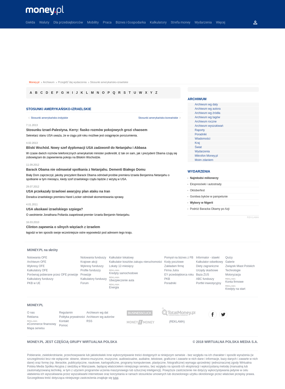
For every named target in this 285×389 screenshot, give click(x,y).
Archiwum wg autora (208, 108)
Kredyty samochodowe (123, 273)
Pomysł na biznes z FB (178, 257)
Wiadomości (202, 138)
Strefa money (180, 22)
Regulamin (66, 312)
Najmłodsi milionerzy (204, 178)
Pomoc (63, 325)
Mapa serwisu (36, 328)
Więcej (220, 22)
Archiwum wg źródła (207, 113)
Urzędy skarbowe (207, 270)
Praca (107, 22)
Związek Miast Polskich (240, 266)
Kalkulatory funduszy (40, 279)
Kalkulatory (158, 22)
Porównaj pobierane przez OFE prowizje (52, 274)
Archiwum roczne (206, 121)
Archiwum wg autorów (100, 317)
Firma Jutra (171, 270)
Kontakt (64, 321)
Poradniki (201, 134)
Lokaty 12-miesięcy (121, 266)
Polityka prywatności (72, 317)
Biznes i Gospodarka (131, 22)
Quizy (229, 257)
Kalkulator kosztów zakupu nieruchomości (135, 261)
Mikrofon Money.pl (206, 155)
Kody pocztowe (174, 261)
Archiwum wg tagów (207, 117)
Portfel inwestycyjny (208, 283)
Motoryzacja (233, 274)
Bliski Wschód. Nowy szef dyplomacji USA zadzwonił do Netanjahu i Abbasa (86, 148)
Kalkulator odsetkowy (209, 261)
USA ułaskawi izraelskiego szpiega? (54, 209)
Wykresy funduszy (92, 266)
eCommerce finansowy (41, 324)
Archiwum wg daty (206, 104)
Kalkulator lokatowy (121, 257)
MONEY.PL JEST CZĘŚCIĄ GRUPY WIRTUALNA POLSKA (72, 342)
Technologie (233, 270)
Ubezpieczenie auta (121, 280)
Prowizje (86, 274)
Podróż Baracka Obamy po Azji (209, 209)
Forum (85, 283)
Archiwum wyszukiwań (209, 125)
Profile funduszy (91, 270)
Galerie (230, 261)
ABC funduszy (205, 279)
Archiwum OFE (36, 261)
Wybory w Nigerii (201, 202)
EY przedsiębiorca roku (179, 274)
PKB (167, 279)
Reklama (32, 317)
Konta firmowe (234, 281)
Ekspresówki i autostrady (206, 184)
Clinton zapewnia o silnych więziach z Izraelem (63, 227)
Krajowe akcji (89, 261)
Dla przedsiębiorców (68, 22)
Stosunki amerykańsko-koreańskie (158, 117)
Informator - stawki (208, 257)
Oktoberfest (197, 190)
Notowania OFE (37, 257)
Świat (198, 147)
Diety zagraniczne (207, 266)
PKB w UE (33, 283)
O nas (31, 312)
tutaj (116, 378)
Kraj (197, 143)
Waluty (44, 22)
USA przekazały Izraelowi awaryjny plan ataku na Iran (68, 191)
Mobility (93, 22)
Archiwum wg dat (97, 312)
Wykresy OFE (36, 266)
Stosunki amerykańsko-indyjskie (49, 117)
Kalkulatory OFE (37, 270)
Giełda (30, 22)
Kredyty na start (235, 289)
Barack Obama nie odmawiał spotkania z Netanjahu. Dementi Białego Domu (86, 169)
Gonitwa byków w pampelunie (209, 196)
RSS (89, 321)
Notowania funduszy (93, 257)
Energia (114, 287)
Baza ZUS (202, 274)
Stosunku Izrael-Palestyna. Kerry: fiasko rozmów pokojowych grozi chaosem (86, 130)
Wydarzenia (203, 22)
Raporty (200, 130)
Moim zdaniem (204, 160)
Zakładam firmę (174, 266)
